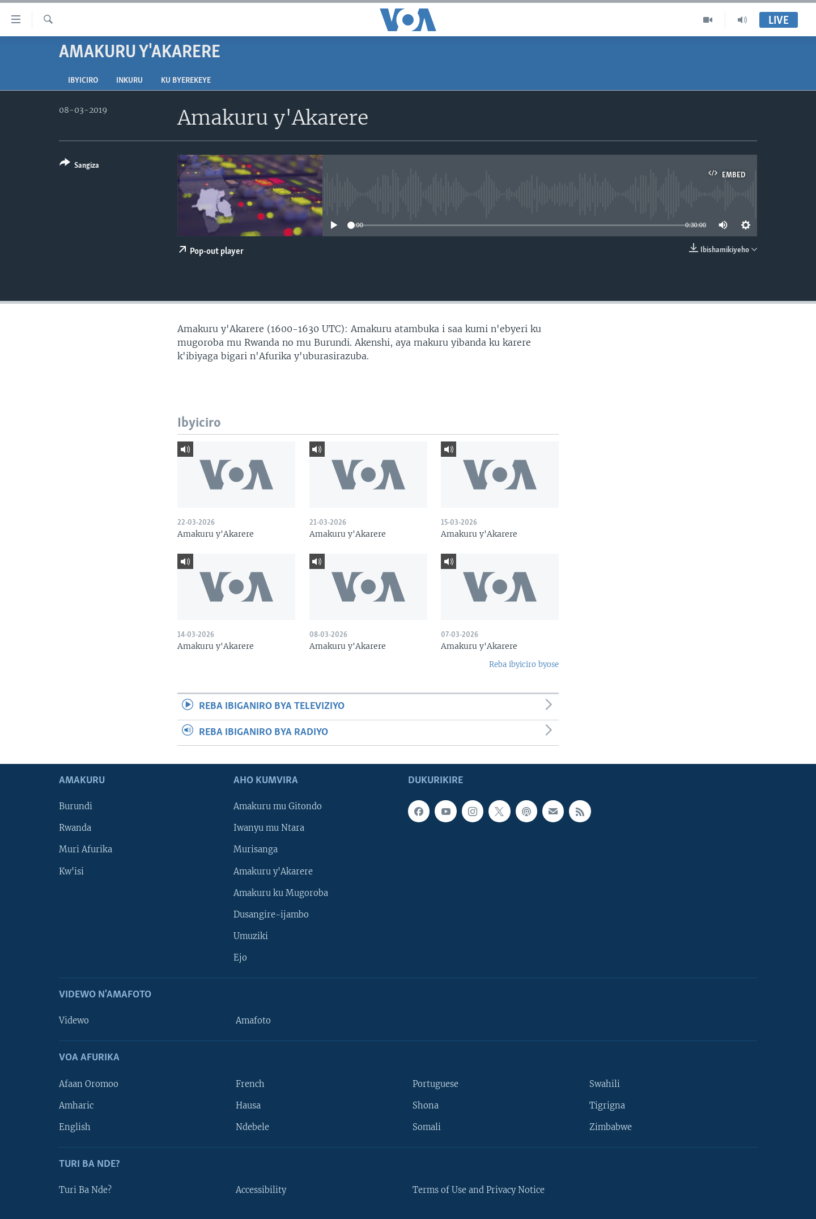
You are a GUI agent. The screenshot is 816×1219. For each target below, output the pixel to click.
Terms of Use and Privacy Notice (479, 1190)
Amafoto (253, 1021)
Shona (426, 1106)
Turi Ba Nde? (85, 1190)
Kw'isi (71, 872)
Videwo (74, 1021)
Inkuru (129, 81)
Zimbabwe (610, 1127)
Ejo (240, 958)
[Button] (79, 166)
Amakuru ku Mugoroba (280, 893)
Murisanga (255, 850)
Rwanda (75, 828)
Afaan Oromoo (88, 1084)
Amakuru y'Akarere (273, 872)
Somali (427, 1127)
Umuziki (250, 936)
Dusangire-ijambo (271, 915)
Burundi (75, 806)
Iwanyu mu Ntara (268, 828)
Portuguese (435, 1084)
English (75, 1127)
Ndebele (252, 1127)
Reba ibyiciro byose (524, 664)
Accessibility (261, 1190)
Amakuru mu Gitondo (277, 806)
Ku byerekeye (186, 81)
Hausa (248, 1106)
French (250, 1084)
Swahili (604, 1084)
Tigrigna (607, 1106)
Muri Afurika (85, 850)
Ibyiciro (83, 81)
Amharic (76, 1106)
